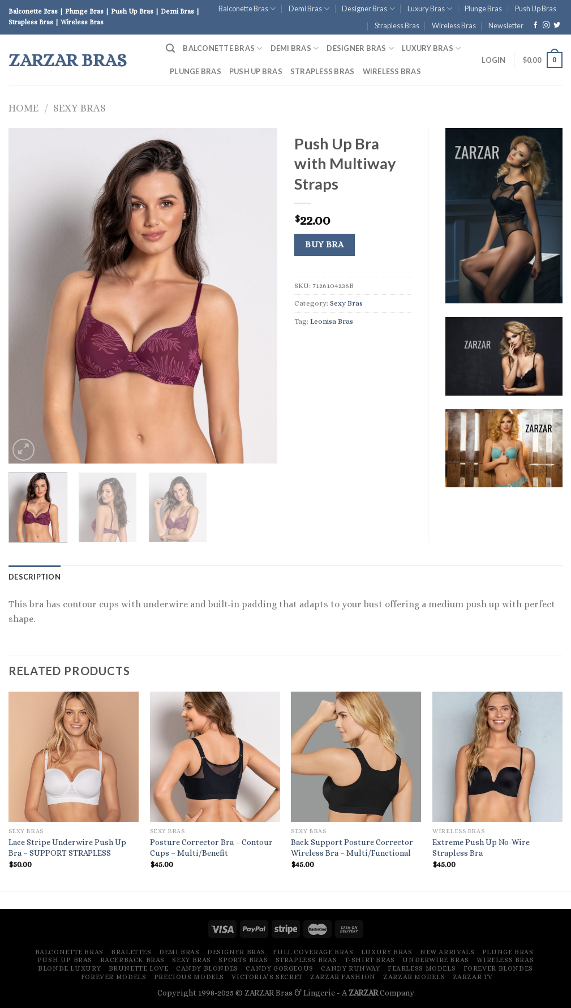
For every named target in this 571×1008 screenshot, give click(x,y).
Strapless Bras (397, 25)
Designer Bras (368, 8)
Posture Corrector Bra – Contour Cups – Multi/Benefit (211, 847)
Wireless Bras (454, 25)
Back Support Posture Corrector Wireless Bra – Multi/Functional (352, 847)
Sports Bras (243, 960)
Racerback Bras (132, 960)
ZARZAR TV (473, 977)
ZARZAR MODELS (414, 977)
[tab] (34, 576)
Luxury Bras (429, 8)
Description (34, 576)
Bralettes (131, 952)
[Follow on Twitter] (556, 25)
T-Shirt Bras (370, 960)
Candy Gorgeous (280, 968)
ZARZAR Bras (67, 60)
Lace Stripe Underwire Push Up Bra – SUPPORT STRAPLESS (67, 847)
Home (23, 108)
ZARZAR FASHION (343, 977)
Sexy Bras (79, 108)
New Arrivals (447, 952)
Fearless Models (422, 968)
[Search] (170, 48)
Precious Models (189, 977)
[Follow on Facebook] (535, 25)
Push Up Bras (535, 8)
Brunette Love (139, 968)
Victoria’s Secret (266, 977)
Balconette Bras (247, 8)
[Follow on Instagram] (546, 25)
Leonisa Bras (331, 321)
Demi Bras (309, 8)
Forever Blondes (498, 968)
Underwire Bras (435, 960)
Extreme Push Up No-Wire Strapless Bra (481, 847)
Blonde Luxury (69, 968)
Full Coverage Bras (313, 952)
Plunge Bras (483, 8)
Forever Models (114, 977)
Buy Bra (324, 244)
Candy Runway (350, 968)
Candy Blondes (207, 968)
